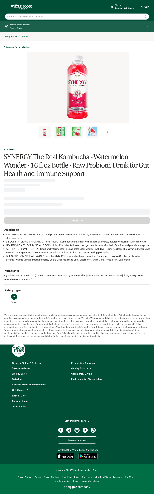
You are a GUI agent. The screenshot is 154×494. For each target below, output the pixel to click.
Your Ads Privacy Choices (46, 477)
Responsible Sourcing (83, 363)
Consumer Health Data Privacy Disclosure (102, 477)
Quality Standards (81, 368)
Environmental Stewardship (86, 379)
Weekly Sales (19, 373)
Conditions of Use (70, 477)
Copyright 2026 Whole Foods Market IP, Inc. (77, 469)
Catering (17, 379)
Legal (76, 480)
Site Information (62, 480)
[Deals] (25, 36)
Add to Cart (77, 220)
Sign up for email (77, 440)
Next (107, 131)
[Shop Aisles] (11, 36)
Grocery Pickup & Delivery (26, 363)
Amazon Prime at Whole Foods (29, 384)
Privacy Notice (24, 477)
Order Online (19, 406)
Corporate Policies (90, 480)
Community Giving (81, 373)
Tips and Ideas (20, 401)
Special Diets (19, 395)
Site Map (129, 477)
